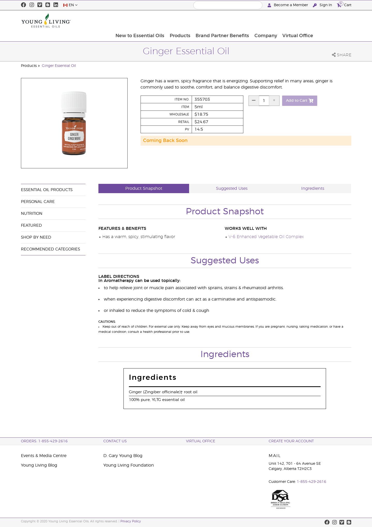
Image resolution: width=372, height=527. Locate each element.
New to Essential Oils (173, 20)
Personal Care (38, 202)
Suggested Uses (231, 188)
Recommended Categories (50, 249)
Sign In (323, 5)
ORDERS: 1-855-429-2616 (44, 441)
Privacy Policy (130, 521)
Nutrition (31, 214)
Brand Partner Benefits (257, 20)
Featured (31, 225)
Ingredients (312, 188)
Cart (344, 4)
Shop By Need (36, 237)
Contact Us (115, 441)
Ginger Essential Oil (59, 66)
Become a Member (288, 5)
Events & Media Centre (43, 456)
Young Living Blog (39, 465)
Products (214, 20)
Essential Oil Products (47, 190)
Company (300, 20)
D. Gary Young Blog (122, 456)
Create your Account (291, 441)
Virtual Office (333, 20)
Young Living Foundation (128, 465)
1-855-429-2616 (311, 482)
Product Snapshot (143, 188)
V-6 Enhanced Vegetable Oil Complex (266, 237)
